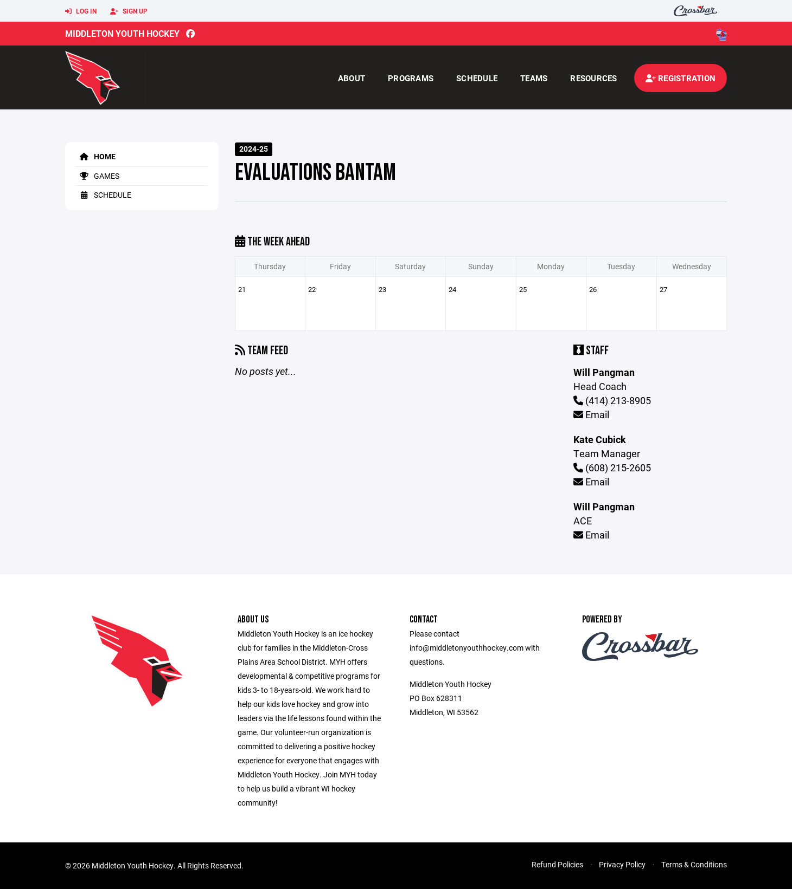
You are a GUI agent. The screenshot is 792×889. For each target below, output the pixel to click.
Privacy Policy (622, 864)
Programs (410, 78)
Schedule (476, 78)
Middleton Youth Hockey (122, 33)
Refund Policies (557, 864)
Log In (81, 11)
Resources (593, 78)
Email (591, 414)
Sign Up (129, 11)
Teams (533, 78)
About (351, 78)
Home (96, 156)
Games (97, 176)
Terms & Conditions (694, 864)
